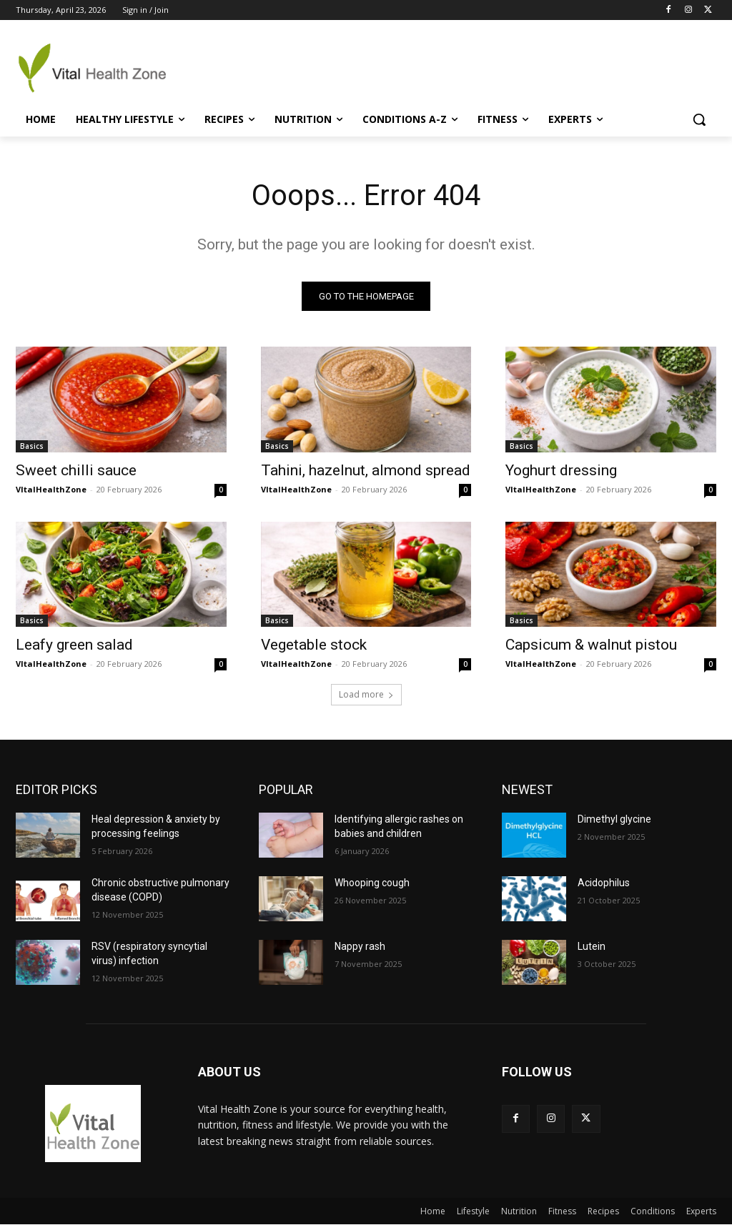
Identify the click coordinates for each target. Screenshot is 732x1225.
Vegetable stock (314, 644)
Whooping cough (372, 883)
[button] (699, 119)
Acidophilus (604, 883)
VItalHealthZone (51, 488)
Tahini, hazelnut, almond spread (365, 469)
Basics (32, 445)
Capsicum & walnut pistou (591, 644)
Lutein (591, 947)
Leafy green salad (74, 644)
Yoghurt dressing (561, 469)
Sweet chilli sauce (76, 469)
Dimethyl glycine (614, 819)
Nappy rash (360, 947)
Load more (366, 695)
